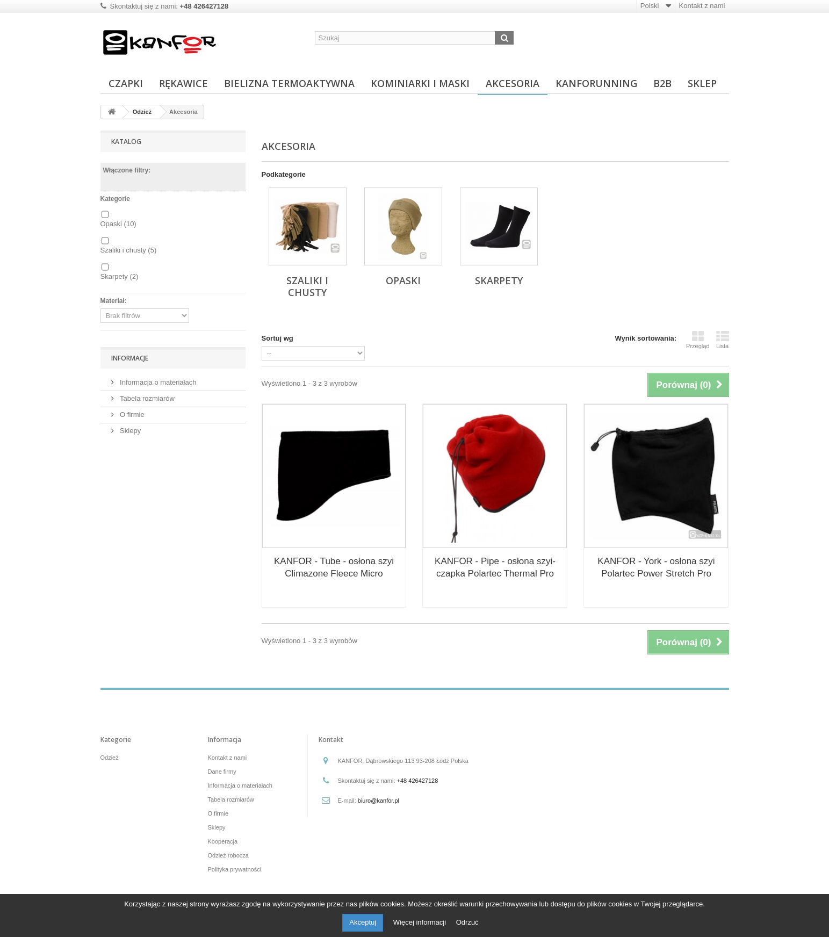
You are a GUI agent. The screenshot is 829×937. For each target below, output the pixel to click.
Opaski (118, 224)
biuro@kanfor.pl (378, 800)
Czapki (126, 83)
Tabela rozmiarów (146, 398)
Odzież (109, 757)
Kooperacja (223, 841)
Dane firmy (222, 771)
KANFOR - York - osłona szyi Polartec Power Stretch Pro (656, 567)
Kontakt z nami (702, 6)
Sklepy (129, 431)
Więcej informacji (420, 922)
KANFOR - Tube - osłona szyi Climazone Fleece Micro (334, 567)
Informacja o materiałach (157, 382)
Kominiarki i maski (420, 83)
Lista (722, 339)
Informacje (129, 358)
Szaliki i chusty (128, 250)
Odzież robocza (228, 855)
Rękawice (183, 83)
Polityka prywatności (235, 869)
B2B (662, 83)
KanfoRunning (596, 83)
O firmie (131, 414)
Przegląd (697, 339)
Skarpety (119, 276)
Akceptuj (362, 922)
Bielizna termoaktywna (289, 83)
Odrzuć (467, 922)
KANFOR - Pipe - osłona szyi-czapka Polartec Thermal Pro (495, 567)
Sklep (702, 83)
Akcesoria (512, 83)
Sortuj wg (277, 338)
